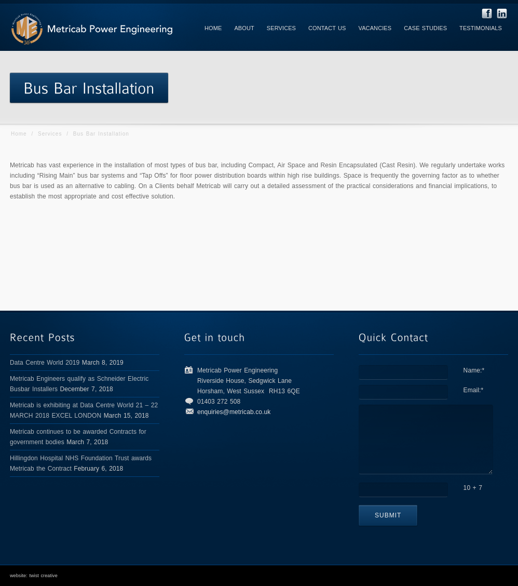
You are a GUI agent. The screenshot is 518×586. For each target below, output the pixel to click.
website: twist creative (34, 575)
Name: (474, 370)
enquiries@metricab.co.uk (233, 412)
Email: (474, 390)
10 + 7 (473, 487)
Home (19, 134)
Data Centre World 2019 (44, 362)
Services (50, 134)
